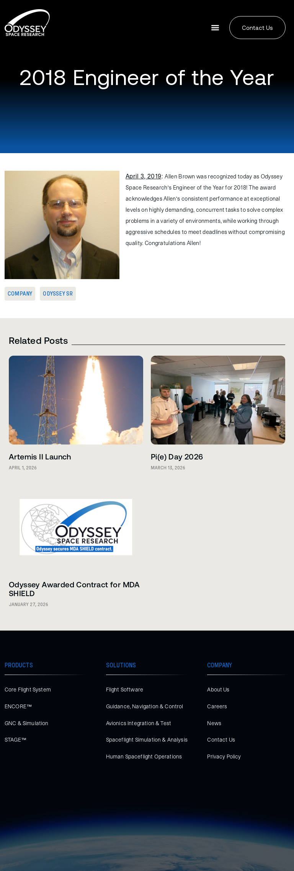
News (214, 723)
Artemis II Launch (40, 456)
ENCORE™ (18, 706)
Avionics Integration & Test (138, 723)
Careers (217, 706)
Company (20, 293)
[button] (215, 27)
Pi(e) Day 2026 (177, 456)
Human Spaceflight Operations (144, 756)
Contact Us (221, 740)
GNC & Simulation (27, 723)
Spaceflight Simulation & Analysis (147, 740)
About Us (218, 689)
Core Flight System (28, 689)
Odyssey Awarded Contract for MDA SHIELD (74, 589)
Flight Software (124, 689)
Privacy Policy (224, 756)
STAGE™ (15, 740)
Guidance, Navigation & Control (144, 706)
